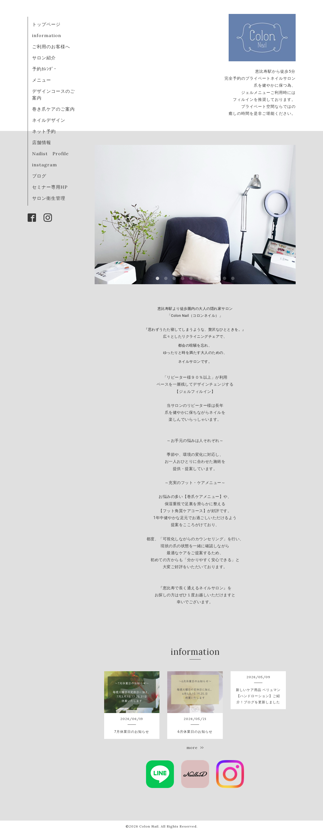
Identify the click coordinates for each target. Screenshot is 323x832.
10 (233, 278)
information (46, 35)
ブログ (39, 176)
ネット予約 (44, 131)
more (195, 747)
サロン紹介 (44, 57)
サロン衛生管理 (48, 198)
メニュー (41, 80)
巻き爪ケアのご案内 (53, 109)
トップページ (46, 24)
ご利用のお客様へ (51, 46)
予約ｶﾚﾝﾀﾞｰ (44, 69)
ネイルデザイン (48, 120)
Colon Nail (149, 826)
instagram (44, 164)
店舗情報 (41, 142)
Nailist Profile (50, 153)
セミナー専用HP (50, 187)
